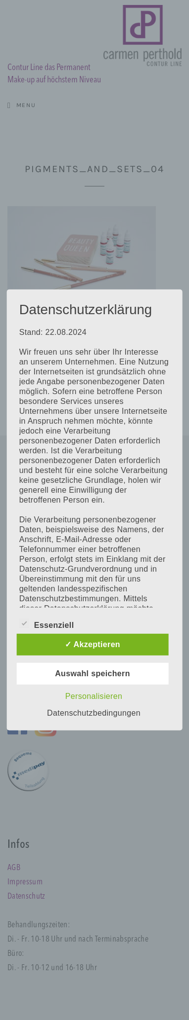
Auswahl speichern (92, 673)
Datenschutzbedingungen (94, 713)
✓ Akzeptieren (92, 644)
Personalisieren (93, 696)
